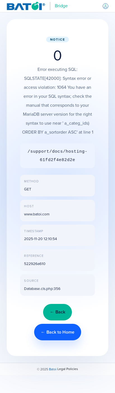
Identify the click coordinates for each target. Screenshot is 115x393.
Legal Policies (67, 368)
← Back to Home (57, 332)
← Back (57, 312)
